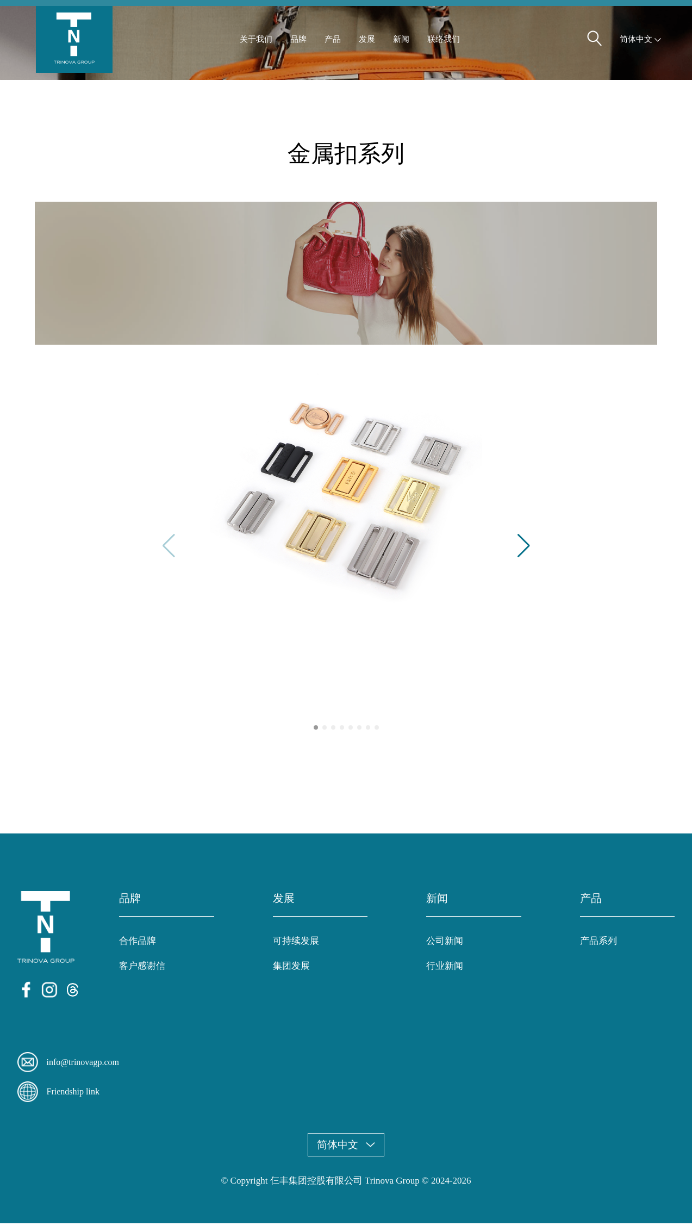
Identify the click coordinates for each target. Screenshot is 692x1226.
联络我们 (443, 44)
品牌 (298, 44)
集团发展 (291, 969)
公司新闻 (444, 944)
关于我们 (256, 44)
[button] (523, 549)
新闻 (401, 44)
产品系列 (598, 944)
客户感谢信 (142, 969)
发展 (367, 44)
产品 (333, 44)
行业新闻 (444, 969)
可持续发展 (296, 944)
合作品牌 (137, 944)
